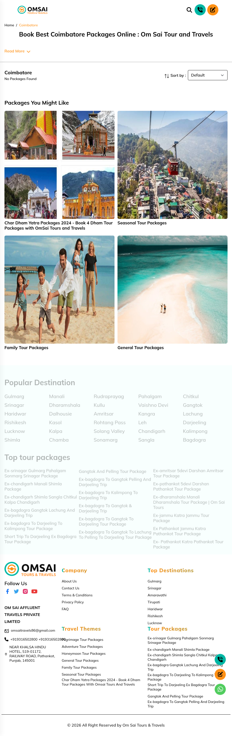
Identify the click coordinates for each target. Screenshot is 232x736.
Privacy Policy (73, 602)
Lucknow (155, 623)
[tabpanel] (59, 171)
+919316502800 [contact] (23, 639)
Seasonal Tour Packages (81, 674)
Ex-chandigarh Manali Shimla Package (179, 649)
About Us (69, 581)
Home (9, 25)
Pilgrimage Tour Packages (82, 639)
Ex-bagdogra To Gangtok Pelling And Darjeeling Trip (186, 703)
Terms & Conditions (77, 595)
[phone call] (200, 9)
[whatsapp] (220, 689)
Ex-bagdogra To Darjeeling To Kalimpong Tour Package (184, 677)
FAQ (65, 609)
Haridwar (155, 609)
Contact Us (70, 588)
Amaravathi (157, 595)
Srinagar (155, 588)
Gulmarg (155, 581)
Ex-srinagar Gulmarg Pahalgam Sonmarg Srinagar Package (181, 640)
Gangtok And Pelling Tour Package (175, 696)
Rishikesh (155, 616)
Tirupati (154, 602)
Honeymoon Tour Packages (84, 653)
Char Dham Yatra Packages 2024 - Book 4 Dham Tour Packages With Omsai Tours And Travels (101, 682)
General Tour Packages (80, 660)
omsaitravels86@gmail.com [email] (33, 630)
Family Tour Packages (79, 667)
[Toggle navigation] (7, 9)
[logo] (32, 10)
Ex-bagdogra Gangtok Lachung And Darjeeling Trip (185, 667)
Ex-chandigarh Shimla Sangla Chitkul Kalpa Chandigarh (183, 657)
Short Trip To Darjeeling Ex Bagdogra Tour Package (181, 687)
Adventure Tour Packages (82, 646)
